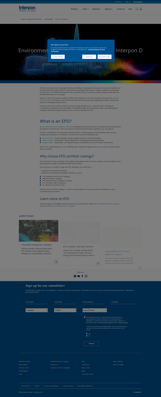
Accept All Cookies (104, 56)
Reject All (89, 56)
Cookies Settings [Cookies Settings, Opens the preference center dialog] (58, 56)
